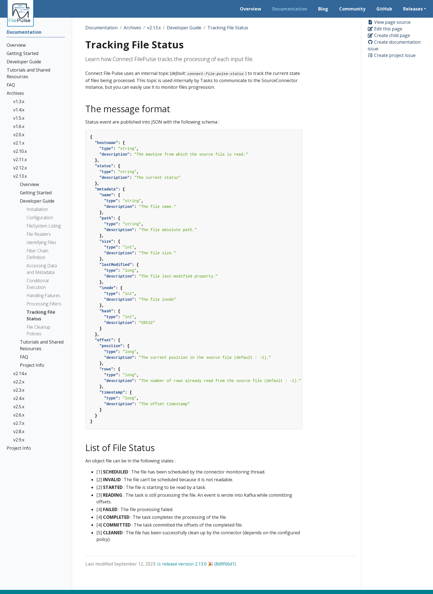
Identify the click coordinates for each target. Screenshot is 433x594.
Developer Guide (184, 28)
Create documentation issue (394, 45)
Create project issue (392, 55)
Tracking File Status (227, 28)
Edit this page (385, 29)
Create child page (389, 35)
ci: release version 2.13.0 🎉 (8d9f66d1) (196, 564)
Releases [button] (413, 9)
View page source (389, 22)
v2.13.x (154, 28)
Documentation (101, 28)
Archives (132, 28)
